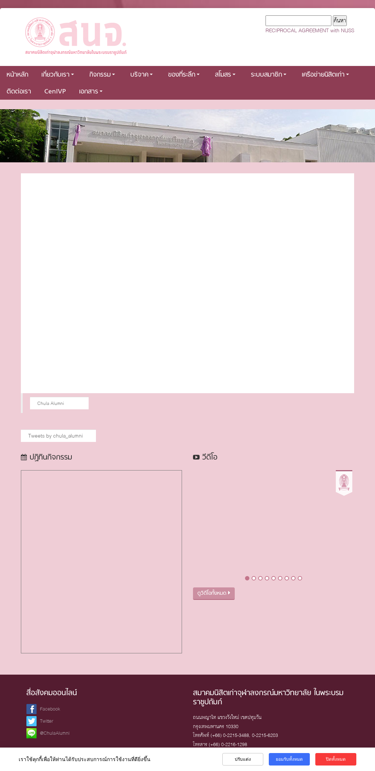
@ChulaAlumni (55, 733)
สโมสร (225, 75)
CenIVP (55, 91)
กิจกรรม (102, 75)
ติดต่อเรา (19, 91)
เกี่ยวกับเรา (57, 75)
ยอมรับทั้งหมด (289, 759)
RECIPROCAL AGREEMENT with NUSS (310, 30)
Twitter (46, 721)
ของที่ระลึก (184, 75)
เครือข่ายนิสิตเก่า (325, 75)
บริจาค (141, 75)
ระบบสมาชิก (268, 75)
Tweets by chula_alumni (55, 436)
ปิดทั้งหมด (336, 759)
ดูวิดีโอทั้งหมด (213, 593)
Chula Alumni (50, 403)
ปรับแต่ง (243, 759)
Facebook (50, 708)
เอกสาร (91, 91)
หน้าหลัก (17, 75)
